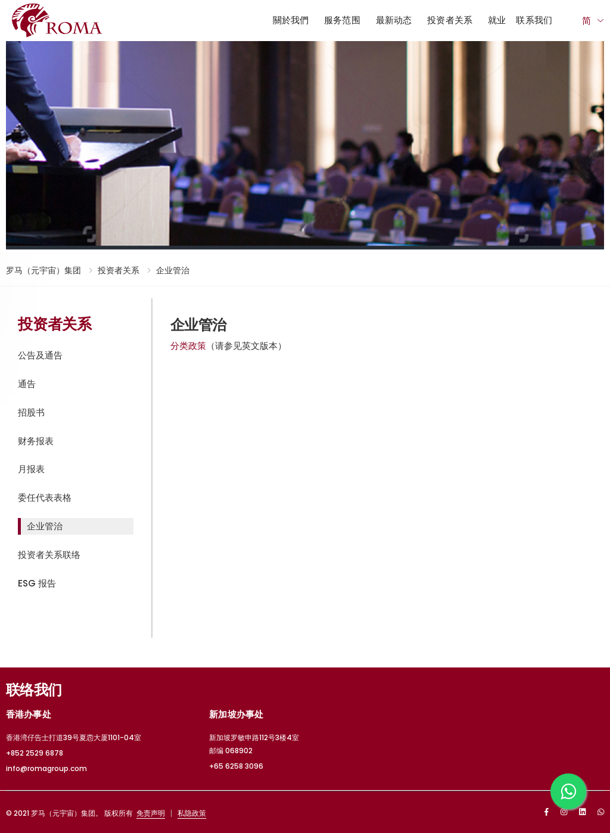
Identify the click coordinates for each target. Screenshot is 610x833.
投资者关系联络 (49, 554)
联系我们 (534, 20)
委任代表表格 (44, 497)
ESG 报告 (37, 583)
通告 (27, 383)
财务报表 (36, 441)
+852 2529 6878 (34, 753)
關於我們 (291, 20)
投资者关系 (449, 20)
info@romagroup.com (46, 768)
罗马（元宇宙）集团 (43, 270)
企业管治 (172, 270)
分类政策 (188, 345)
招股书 (31, 412)
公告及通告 (40, 355)
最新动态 (394, 20)
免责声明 (150, 813)
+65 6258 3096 (236, 766)
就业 (497, 20)
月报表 (31, 469)
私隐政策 (192, 813)
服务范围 (342, 20)
